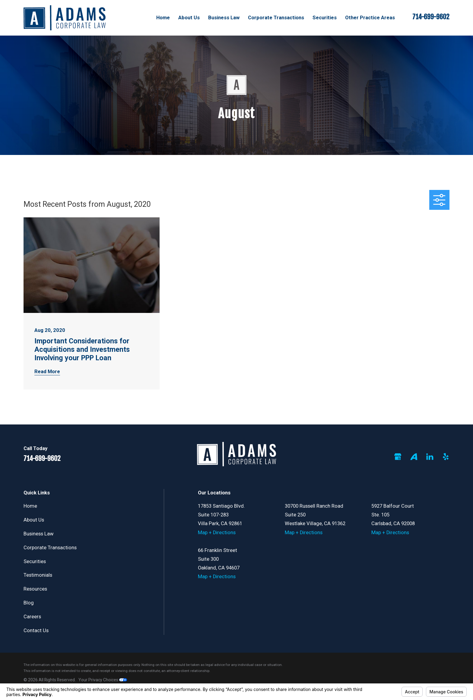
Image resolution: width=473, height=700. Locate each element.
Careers (32, 617)
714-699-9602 (430, 17)
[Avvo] (413, 456)
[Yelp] (445, 456)
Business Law (39, 534)
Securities (35, 561)
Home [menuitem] (163, 17)
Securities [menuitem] (325, 17)
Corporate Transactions (50, 547)
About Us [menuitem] (189, 17)
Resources (35, 589)
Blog (29, 603)
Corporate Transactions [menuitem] (276, 17)
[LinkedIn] (429, 456)
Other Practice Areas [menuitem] (370, 17)
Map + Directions (217, 532)
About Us (34, 520)
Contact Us (36, 630)
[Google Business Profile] (397, 456)
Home (30, 506)
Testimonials (38, 575)
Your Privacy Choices (102, 679)
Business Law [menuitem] (224, 17)
